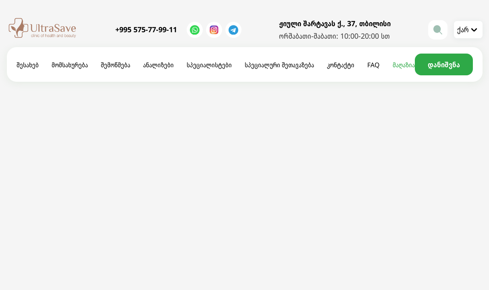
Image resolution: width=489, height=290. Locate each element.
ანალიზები (158, 64)
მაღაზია (404, 64)
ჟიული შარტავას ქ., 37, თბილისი (335, 23)
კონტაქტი (340, 64)
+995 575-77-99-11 (146, 29)
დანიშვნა (444, 64)
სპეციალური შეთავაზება (279, 64)
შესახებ (28, 64)
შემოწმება (115, 64)
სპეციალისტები (209, 64)
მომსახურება (70, 64)
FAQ (373, 64)
